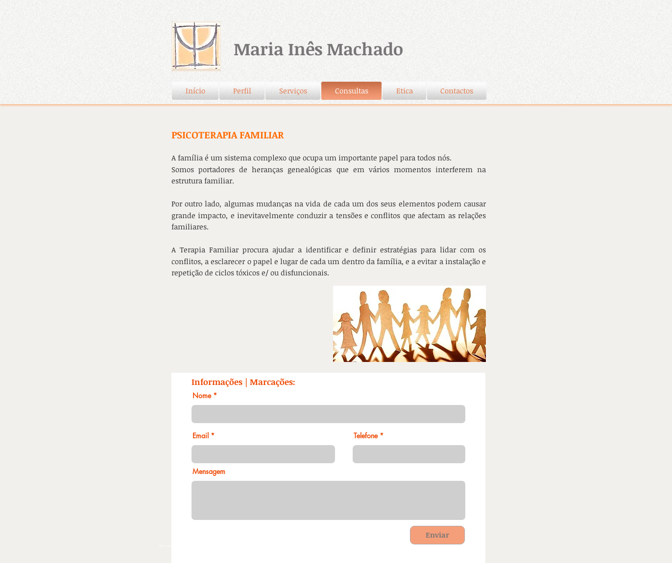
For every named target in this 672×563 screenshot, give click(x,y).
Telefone (366, 435)
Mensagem (208, 471)
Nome (201, 395)
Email (200, 435)
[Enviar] (437, 535)
